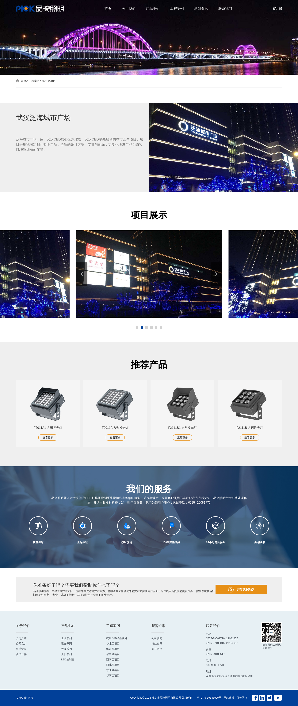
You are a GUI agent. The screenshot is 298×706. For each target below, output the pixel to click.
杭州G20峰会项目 (116, 638)
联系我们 (225, 8)
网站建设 (229, 697)
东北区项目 (113, 670)
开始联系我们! (241, 589)
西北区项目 (113, 664)
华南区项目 (113, 675)
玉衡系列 (66, 638)
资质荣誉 (21, 648)
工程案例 (177, 8)
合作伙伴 (21, 654)
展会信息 (156, 648)
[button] (81, 274)
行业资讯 (156, 643)
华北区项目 (113, 643)
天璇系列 (66, 648)
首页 (108, 8)
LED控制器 (67, 659)
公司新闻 (156, 638)
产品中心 (153, 8)
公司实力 (21, 643)
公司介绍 (21, 638)
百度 (30, 697)
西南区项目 (113, 659)
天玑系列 (66, 654)
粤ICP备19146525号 (209, 697)
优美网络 (242, 697)
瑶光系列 (66, 643)
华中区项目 (49, 80)
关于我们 (129, 8)
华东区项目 (113, 648)
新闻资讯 (201, 8)
